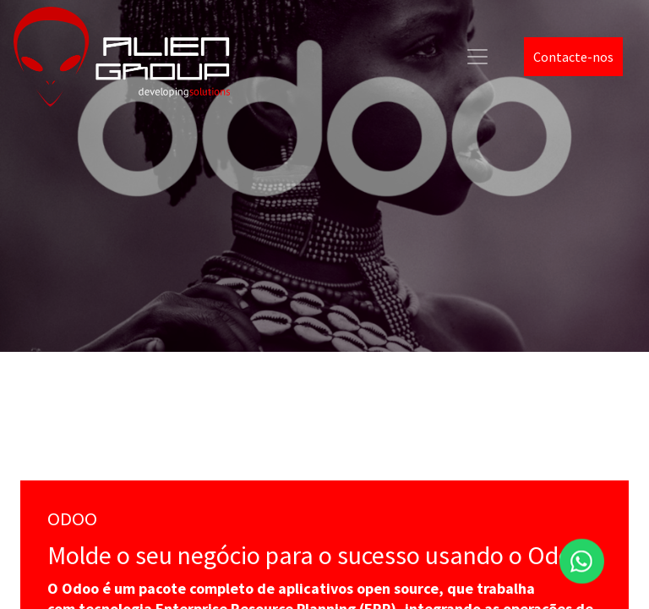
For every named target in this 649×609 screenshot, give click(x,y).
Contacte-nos (573, 56)
